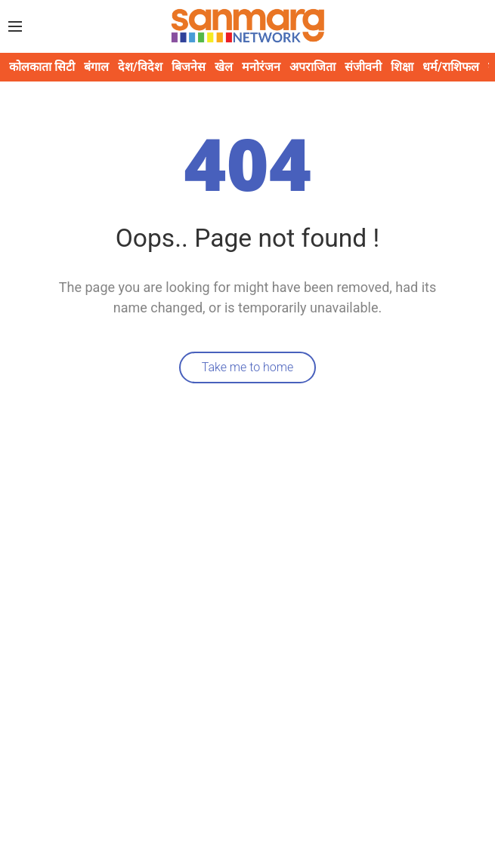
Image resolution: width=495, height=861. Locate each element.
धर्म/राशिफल (450, 67)
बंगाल (96, 67)
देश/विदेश (140, 67)
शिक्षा (402, 67)
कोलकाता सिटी (42, 67)
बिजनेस (189, 67)
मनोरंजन (261, 67)
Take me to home (248, 367)
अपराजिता (312, 67)
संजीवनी (363, 67)
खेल (224, 67)
